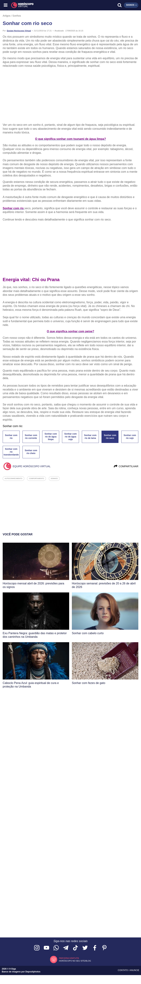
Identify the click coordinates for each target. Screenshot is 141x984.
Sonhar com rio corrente (31, 436)
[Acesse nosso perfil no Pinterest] (104, 948)
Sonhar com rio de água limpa (50, 437)
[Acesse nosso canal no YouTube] (46, 948)
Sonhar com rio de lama (90, 436)
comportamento (36, 478)
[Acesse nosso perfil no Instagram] (37, 948)
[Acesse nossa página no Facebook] (95, 948)
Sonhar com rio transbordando (11, 452)
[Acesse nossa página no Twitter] (85, 948)
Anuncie (134, 970)
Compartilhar (125, 466)
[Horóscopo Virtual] (38, 5)
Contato (123, 970)
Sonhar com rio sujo (130, 436)
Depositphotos (32, 971)
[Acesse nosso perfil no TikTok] (75, 948)
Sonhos (17, 15)
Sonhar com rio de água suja (70, 437)
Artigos (7, 15)
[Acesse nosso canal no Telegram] (66, 948)
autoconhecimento (13, 478)
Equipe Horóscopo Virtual (19, 31)
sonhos (54, 478)
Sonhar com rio (11, 436)
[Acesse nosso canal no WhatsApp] (56, 948)
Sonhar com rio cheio (31, 452)
